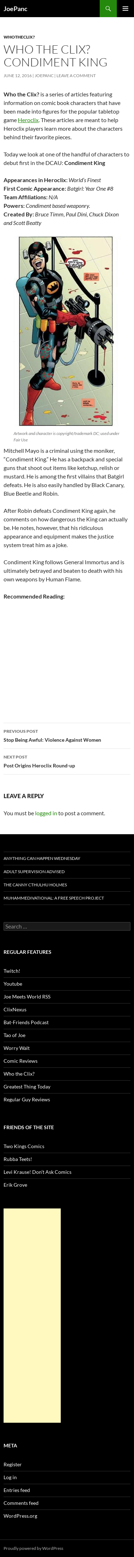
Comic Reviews (21, 1061)
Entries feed (17, 1490)
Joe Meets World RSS (27, 996)
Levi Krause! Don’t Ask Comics (37, 1172)
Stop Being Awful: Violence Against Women (67, 735)
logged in (46, 813)
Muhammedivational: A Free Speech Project (54, 898)
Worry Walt (17, 1048)
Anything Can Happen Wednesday (42, 858)
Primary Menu (125, 8)
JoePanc (16, 8)
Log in (10, 1477)
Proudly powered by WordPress (33, 1548)
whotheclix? (19, 37)
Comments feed (21, 1503)
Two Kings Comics (24, 1146)
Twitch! (12, 971)
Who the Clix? (19, 1074)
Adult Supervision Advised (34, 871)
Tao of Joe (14, 1035)
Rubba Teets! (18, 1159)
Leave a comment (76, 75)
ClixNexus (15, 1009)
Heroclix (28, 119)
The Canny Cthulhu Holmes (35, 884)
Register (13, 1464)
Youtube (13, 984)
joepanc (44, 75)
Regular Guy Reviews (27, 1099)
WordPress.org (20, 1516)
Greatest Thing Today (27, 1086)
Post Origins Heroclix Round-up (67, 761)
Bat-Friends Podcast (26, 1022)
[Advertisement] (32, 1315)
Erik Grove (15, 1185)
